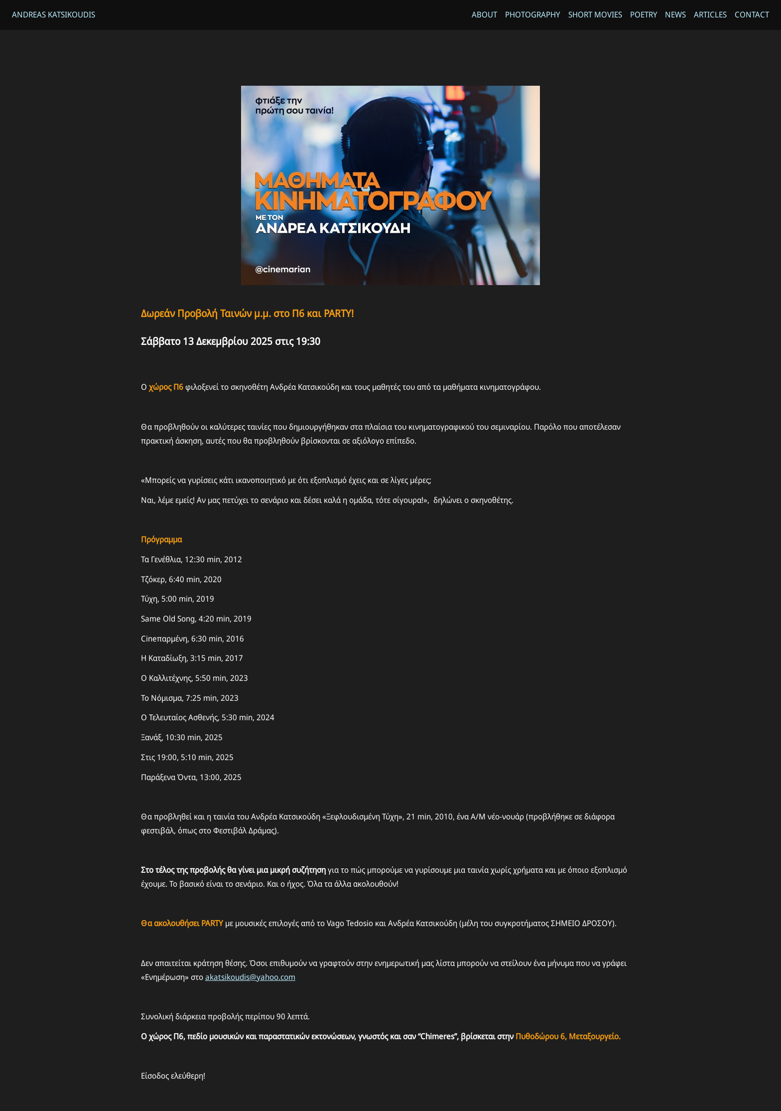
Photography (532, 14)
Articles (710, 14)
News (675, 14)
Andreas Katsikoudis (53, 14)
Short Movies (595, 14)
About (484, 14)
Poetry (643, 14)
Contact (752, 14)
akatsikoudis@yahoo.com (250, 982)
